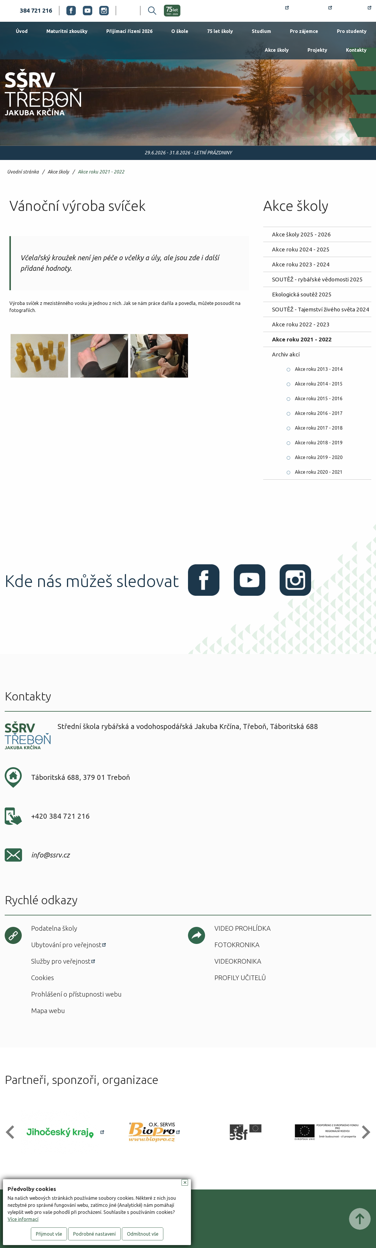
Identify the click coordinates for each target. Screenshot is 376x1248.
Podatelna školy (54, 928)
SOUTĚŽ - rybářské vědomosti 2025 (317, 279)
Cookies (42, 977)
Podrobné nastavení (94, 1234)
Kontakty (356, 50)
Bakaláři (314, 10)
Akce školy (277, 50)
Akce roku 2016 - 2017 (319, 413)
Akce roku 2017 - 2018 (319, 428)
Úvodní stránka (23, 171)
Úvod (22, 31)
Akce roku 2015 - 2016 (319, 398)
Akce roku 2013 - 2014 (319, 369)
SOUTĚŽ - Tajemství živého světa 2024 (320, 309)
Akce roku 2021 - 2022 (101, 171)
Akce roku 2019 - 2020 (319, 457)
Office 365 (355, 10)
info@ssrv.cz (50, 855)
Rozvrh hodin (267, 10)
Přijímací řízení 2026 (129, 31)
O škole (179, 31)
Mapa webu (48, 1010)
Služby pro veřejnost (60, 961)
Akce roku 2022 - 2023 (301, 324)
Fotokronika (236, 944)
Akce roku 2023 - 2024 (301, 264)
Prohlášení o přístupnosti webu (76, 994)
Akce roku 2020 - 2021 (319, 472)
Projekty (317, 50)
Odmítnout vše (142, 1234)
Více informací (23, 1219)
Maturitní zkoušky (67, 31)
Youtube (87, 10)
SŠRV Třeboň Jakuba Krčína (36, 117)
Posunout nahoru (360, 1219)
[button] (12, 1132)
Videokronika (237, 961)
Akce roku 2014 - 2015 (319, 383)
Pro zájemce (304, 31)
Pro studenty (352, 31)
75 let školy (220, 31)
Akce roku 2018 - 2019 (319, 442)
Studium (261, 31)
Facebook (71, 10)
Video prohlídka (242, 928)
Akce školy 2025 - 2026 (301, 234)
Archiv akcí (286, 354)
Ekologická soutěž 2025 (302, 294)
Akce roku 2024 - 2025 (301, 249)
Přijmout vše (49, 1234)
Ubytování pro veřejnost (66, 944)
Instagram (104, 10)
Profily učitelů (240, 977)
